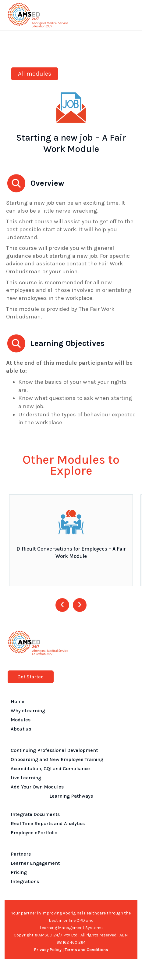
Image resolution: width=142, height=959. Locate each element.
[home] (36, 15)
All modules (34, 73)
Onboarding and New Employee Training (57, 759)
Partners (21, 854)
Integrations (25, 881)
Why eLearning (28, 710)
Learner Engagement (35, 863)
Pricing (19, 872)
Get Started (30, 677)
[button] (128, 15)
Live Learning (26, 778)
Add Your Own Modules (37, 787)
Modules (20, 720)
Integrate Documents (35, 814)
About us (21, 729)
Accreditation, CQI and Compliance (50, 768)
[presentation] (62, 605)
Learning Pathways (71, 796)
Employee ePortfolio (34, 832)
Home (17, 701)
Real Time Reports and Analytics (48, 823)
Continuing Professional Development (54, 750)
